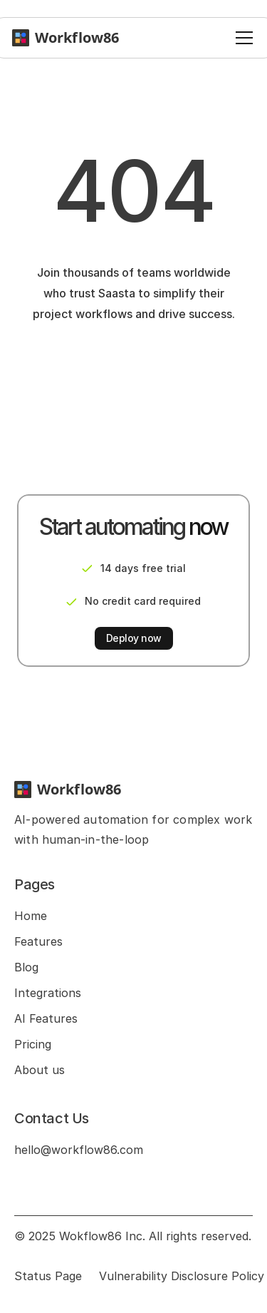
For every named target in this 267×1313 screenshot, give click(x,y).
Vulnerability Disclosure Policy (181, 1276)
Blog (26, 967)
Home (30, 916)
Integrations (47, 993)
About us (39, 1070)
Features (38, 941)
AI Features (46, 1018)
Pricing (32, 1044)
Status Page (48, 1276)
